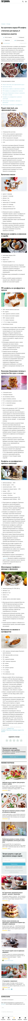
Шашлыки (14, 1018)
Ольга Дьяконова (6, 43)
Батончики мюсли (7, 86)
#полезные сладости (17, 730)
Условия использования (14, 872)
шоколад (5, 558)
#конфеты (3, 730)
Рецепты (8, 1018)
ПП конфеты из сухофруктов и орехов (13, 91)
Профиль (25, 1018)
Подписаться (14, 864)
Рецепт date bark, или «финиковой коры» (13, 84)
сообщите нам (10, 728)
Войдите (3, 1004)
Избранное (20, 1018)
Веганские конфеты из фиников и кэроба (13, 88)
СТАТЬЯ (3, 780)
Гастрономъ (3, 1018)
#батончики (9, 730)
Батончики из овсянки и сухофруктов (12, 104)
